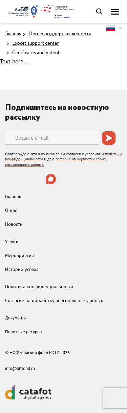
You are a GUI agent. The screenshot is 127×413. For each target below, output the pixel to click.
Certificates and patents (37, 53)
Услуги (12, 241)
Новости (14, 224)
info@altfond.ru (20, 368)
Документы (16, 318)
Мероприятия (19, 255)
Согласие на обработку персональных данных (54, 300)
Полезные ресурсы (23, 332)
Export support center (35, 43)
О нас (11, 210)
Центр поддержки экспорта (59, 34)
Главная (13, 34)
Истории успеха (22, 269)
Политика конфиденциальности (39, 286)
